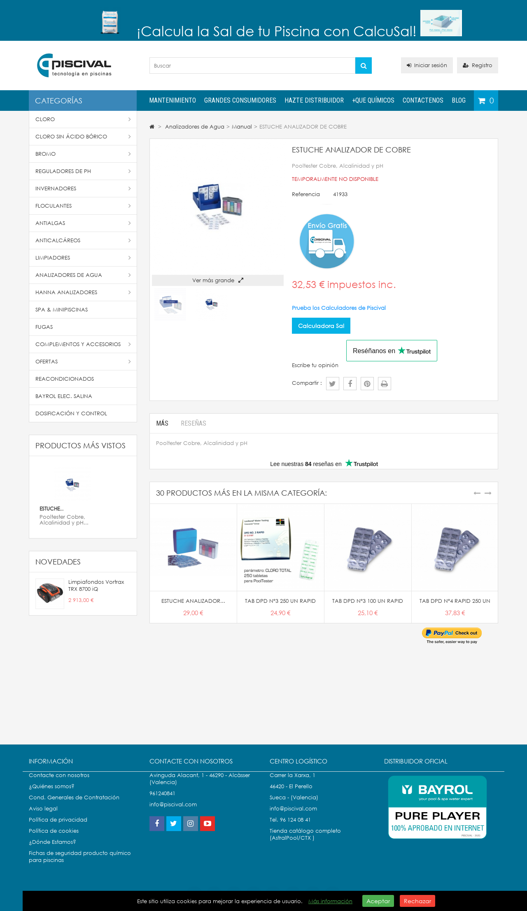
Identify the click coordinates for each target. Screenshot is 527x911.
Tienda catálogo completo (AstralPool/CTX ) (305, 843)
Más (162, 423)
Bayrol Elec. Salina (63, 396)
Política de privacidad (58, 827)
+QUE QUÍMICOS (373, 100)
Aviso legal (43, 816)
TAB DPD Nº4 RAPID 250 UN (455, 600)
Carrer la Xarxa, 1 (292, 783)
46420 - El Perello (291, 794)
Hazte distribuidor (314, 100)
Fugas (44, 326)
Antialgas (83, 223)
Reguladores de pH (83, 171)
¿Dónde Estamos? (52, 850)
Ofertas (83, 361)
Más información (330, 901)
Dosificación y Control (71, 413)
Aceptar (378, 901)
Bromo (83, 153)
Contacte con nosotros (59, 783)
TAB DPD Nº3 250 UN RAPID (280, 600)
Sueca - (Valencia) (294, 805)
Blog (459, 100)
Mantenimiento (172, 100)
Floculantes (83, 205)
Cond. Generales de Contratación (74, 805)
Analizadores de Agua (83, 275)
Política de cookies (54, 839)
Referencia (306, 194)
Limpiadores (83, 257)
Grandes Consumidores (240, 100)
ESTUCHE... (51, 508)
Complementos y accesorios (83, 344)
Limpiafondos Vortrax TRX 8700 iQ (96, 585)
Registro (477, 65)
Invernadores (83, 188)
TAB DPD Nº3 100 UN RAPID (367, 600)
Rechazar (417, 901)
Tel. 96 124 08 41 (290, 827)
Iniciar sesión (427, 65)
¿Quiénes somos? (52, 794)
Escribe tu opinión (315, 365)
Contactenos (423, 100)
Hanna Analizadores (83, 292)
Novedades (58, 561)
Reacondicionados (64, 378)
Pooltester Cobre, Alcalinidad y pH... (64, 519)
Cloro (83, 119)
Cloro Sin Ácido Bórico (83, 136)
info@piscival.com (293, 816)
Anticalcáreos (83, 240)
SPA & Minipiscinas (61, 309)
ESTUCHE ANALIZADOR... (193, 600)
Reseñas (193, 423)
